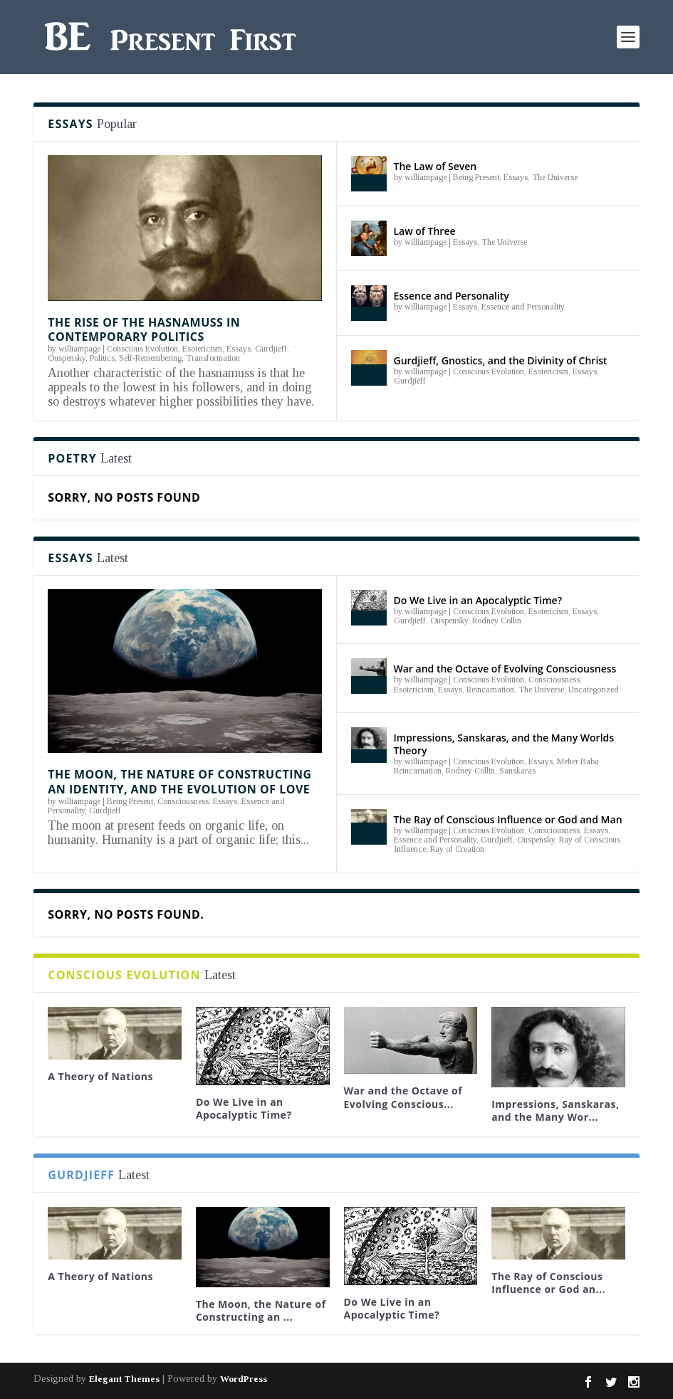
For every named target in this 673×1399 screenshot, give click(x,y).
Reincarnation (490, 690)
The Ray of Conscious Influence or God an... (548, 1282)
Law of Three (425, 231)
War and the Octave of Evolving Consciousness (505, 668)
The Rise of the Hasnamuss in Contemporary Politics (144, 330)
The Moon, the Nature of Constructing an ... (261, 1310)
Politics (102, 358)
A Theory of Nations (100, 1076)
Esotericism (202, 349)
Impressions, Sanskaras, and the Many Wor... (555, 1110)
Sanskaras (517, 771)
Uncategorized (593, 690)
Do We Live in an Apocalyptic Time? (478, 600)
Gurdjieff (271, 349)
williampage (79, 349)
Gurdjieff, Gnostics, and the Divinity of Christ (500, 360)
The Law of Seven (435, 166)
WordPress (243, 1378)
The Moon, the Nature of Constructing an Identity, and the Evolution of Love (179, 781)
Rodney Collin (496, 620)
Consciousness (183, 801)
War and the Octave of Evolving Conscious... (403, 1097)
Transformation (213, 358)
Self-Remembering (150, 358)
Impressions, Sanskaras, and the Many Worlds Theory (504, 744)
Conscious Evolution (142, 349)
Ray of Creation (457, 849)
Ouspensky (66, 358)
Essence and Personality (451, 295)
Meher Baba (578, 761)
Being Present (476, 177)
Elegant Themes (124, 1378)
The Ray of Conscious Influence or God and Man (508, 819)
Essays (238, 349)
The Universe (555, 177)
